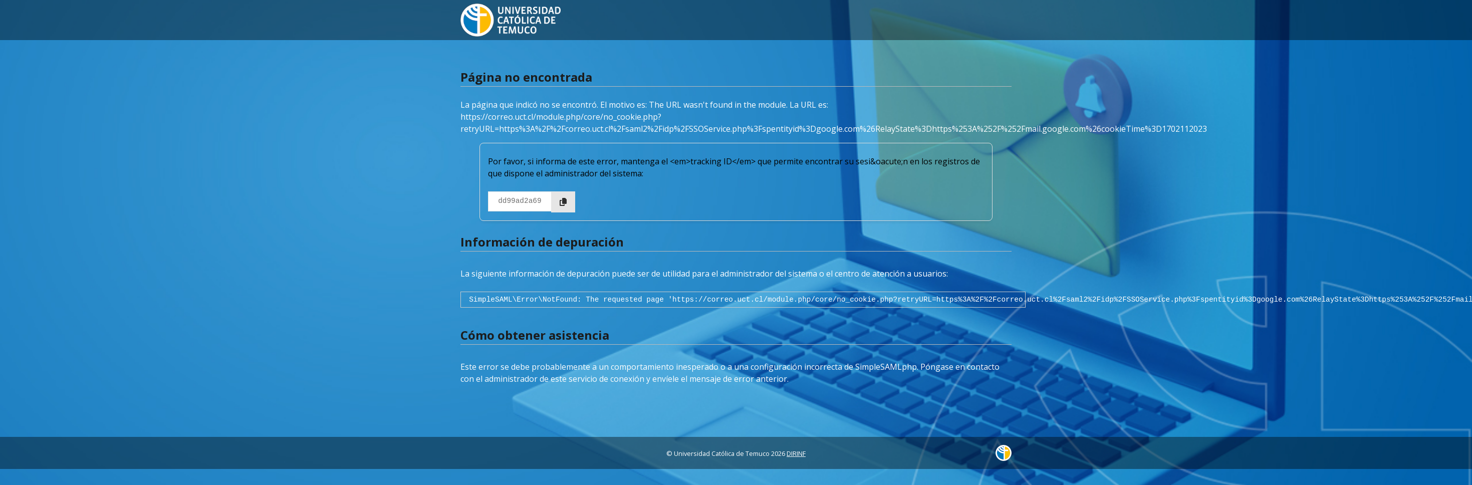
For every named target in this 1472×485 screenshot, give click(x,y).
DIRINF (796, 453)
